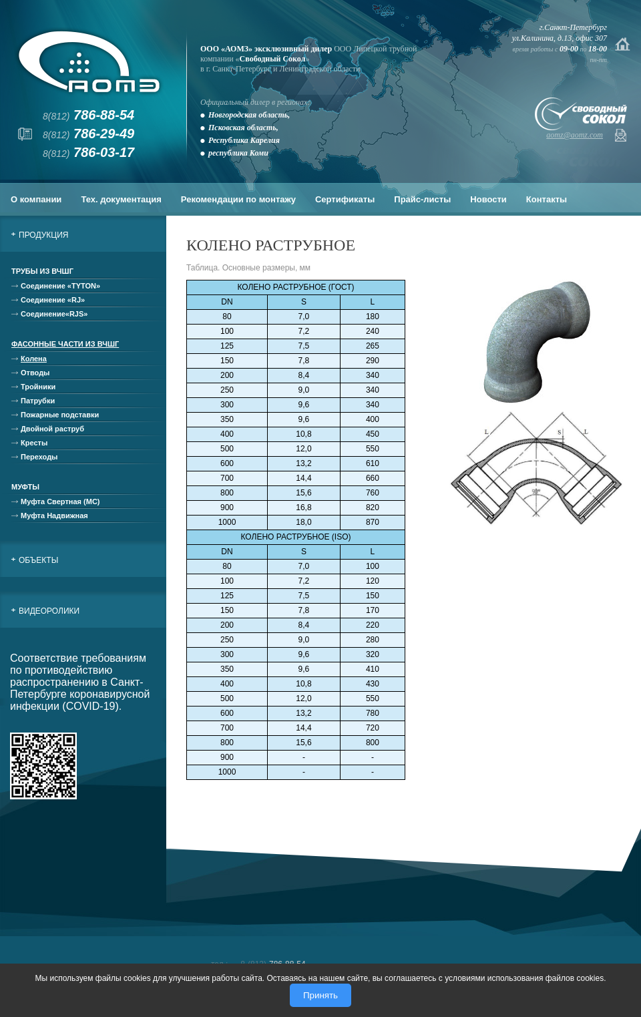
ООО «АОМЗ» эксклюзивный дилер (266, 48)
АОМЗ (89, 62)
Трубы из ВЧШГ (42, 271)
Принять (320, 995)
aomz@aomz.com (574, 135)
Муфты (25, 487)
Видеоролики (49, 611)
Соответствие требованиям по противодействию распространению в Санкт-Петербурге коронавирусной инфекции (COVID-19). (80, 682)
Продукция (43, 235)
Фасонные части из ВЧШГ (65, 344)
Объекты (38, 560)
